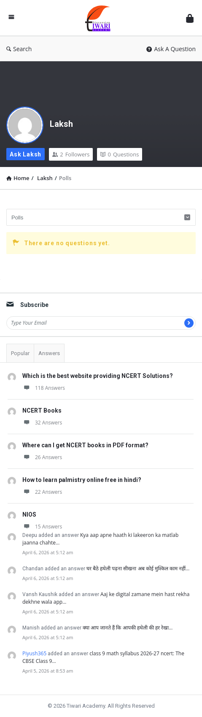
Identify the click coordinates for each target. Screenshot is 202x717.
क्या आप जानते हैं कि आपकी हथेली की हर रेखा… (127, 627)
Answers (49, 353)
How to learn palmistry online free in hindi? (81, 479)
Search (19, 49)
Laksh (61, 124)
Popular (20, 353)
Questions (119, 154)
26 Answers (42, 457)
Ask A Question (171, 49)
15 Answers (42, 526)
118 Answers (43, 387)
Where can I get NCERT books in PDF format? (85, 445)
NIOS (29, 514)
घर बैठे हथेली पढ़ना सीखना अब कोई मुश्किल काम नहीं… (137, 568)
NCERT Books (42, 410)
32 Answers (42, 422)
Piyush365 (34, 653)
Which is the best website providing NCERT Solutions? (97, 375)
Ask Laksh (25, 154)
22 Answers (42, 491)
